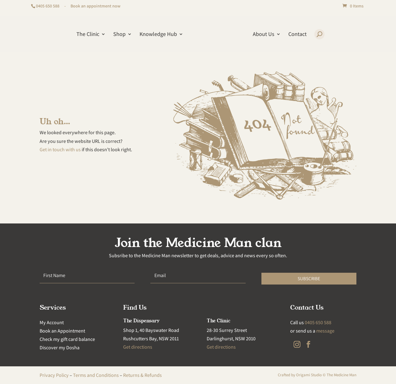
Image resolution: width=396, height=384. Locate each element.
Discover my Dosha (60, 347)
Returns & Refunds (142, 375)
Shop (119, 35)
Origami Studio (309, 374)
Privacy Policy (54, 375)
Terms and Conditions (96, 375)
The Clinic (87, 35)
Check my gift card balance (67, 339)
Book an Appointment (62, 331)
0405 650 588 (47, 6)
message (325, 331)
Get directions (137, 347)
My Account (52, 322)
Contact (297, 35)
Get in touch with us (60, 149)
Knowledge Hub (158, 35)
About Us (263, 35)
